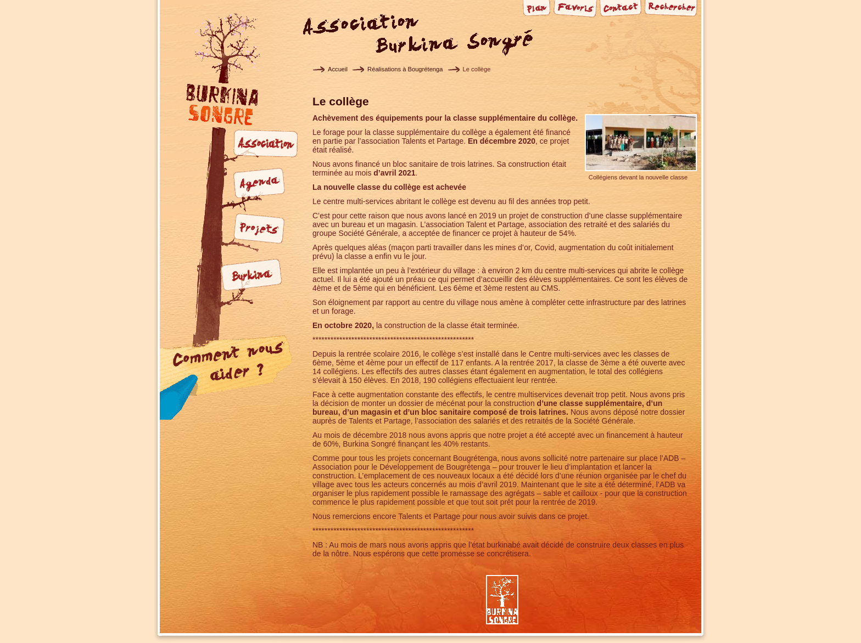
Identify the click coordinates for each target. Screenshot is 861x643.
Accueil (338, 69)
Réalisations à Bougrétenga (405, 69)
